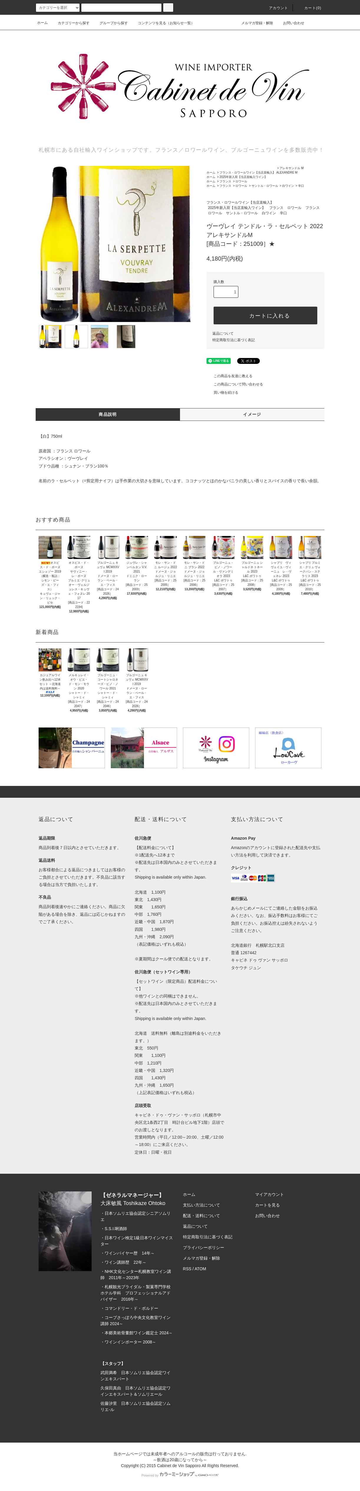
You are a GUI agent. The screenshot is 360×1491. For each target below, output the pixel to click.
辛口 (301, 185)
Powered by (180, 1475)
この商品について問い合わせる (235, 384)
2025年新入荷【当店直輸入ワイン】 (243, 177)
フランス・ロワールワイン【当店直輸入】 (247, 172)
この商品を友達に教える (229, 376)
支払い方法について (201, 1205)
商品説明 (108, 414)
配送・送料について (201, 1215)
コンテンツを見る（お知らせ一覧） (162, 23)
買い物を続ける (222, 392)
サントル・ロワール (265, 185)
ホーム (42, 23)
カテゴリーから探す (70, 23)
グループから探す (110, 23)
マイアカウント (269, 1194)
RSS (187, 1268)
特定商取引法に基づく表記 (233, 340)
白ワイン (288, 185)
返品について (223, 333)
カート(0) (309, 8)
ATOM (200, 1268)
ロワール (241, 181)
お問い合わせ (290, 22)
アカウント (275, 8)
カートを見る (267, 1205)
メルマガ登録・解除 (253, 22)
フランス (225, 181)
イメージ (252, 414)
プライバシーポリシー (203, 1247)
